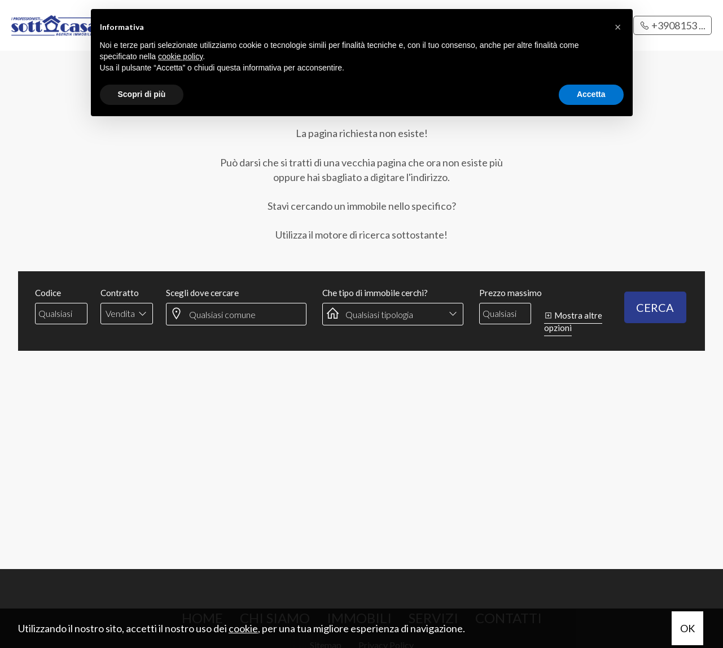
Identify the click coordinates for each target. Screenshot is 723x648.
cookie (243, 628)
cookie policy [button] (180, 56)
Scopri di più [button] (142, 94)
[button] (618, 27)
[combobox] (126, 313)
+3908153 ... (672, 25)
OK (687, 628)
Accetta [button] (591, 94)
